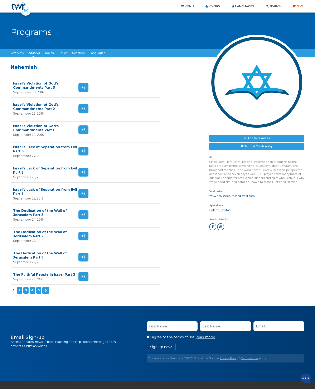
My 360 (214, 6)
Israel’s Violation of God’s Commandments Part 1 (36, 106)
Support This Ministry (258, 145)
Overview (17, 52)
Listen (79, 87)
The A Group (188, 376)
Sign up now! (161, 283)
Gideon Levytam (220, 208)
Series (63, 52)
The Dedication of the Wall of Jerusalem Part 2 (136, 148)
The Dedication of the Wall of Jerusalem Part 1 (40, 169)
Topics (49, 52)
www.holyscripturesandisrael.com (232, 194)
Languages (97, 52)
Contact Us (122, 366)
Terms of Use (249, 294)
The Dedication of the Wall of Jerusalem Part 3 (40, 148)
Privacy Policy (229, 294)
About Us (99, 366)
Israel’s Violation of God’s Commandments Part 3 (36, 85)
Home (82, 366)
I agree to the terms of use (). (181, 274)
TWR (160, 376)
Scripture (78, 52)
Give (300, 6)
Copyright (204, 366)
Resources (228, 366)
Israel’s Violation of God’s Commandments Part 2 (132, 85)
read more (205, 274)
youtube (220, 225)
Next (45, 186)
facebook (212, 225)
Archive (34, 52)
